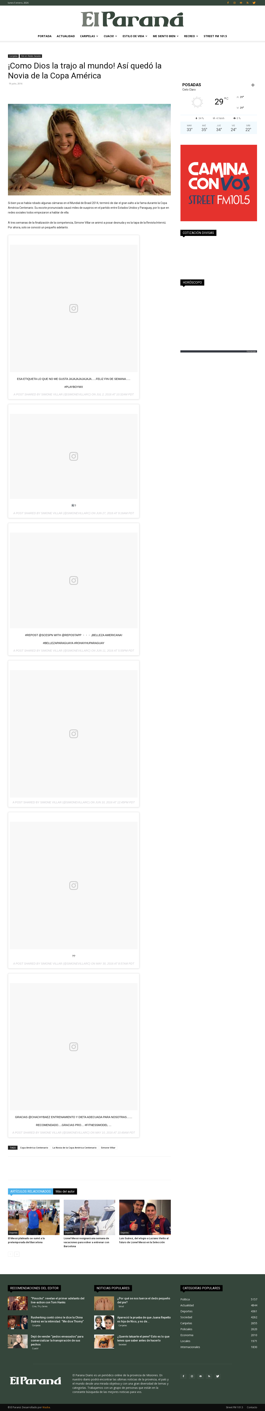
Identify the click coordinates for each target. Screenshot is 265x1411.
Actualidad (66, 36)
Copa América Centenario (34, 1147)
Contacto (252, 1407)
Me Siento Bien (166, 36)
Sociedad (122, 1344)
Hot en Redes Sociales (31, 56)
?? (73, 956)
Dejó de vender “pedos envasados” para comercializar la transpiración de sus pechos (57, 1340)
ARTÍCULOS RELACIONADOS (30, 1191)
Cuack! (110, 36)
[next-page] (16, 1254)
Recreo (191, 36)
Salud (121, 1306)
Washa (46, 1407)
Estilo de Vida (135, 36)
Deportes (13, 1232)
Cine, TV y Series (39, 1306)
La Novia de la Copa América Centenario (75, 1147)
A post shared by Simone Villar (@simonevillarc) (51, 802)
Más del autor (65, 1191)
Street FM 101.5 (215, 36)
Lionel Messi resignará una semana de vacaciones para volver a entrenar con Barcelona (86, 1242)
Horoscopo (251, 351)
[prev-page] (10, 1254)
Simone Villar (52, 394)
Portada (45, 36)
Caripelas (89, 36)
